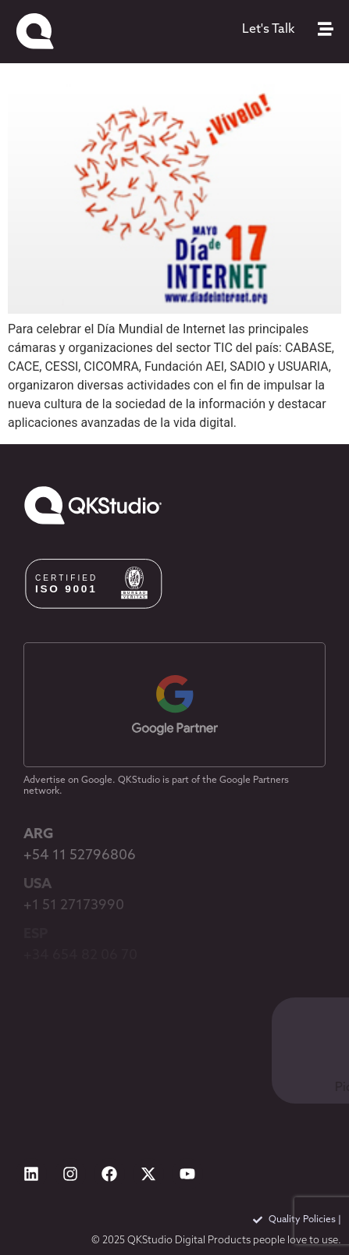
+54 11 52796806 (79, 855)
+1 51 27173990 (73, 905)
